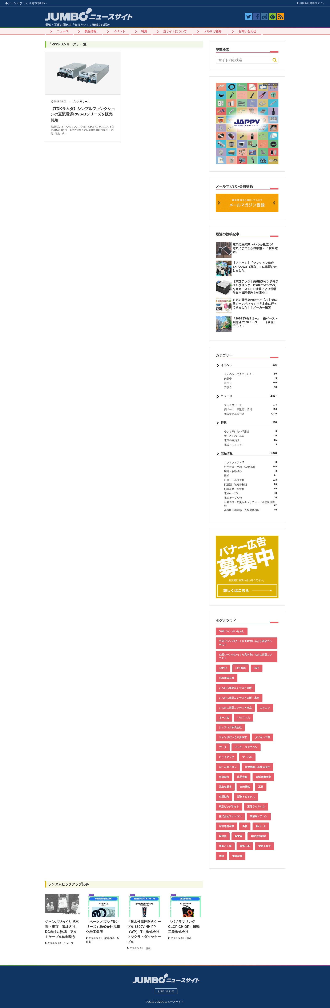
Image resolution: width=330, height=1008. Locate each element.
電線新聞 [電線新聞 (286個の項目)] (237, 855)
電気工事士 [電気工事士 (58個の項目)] (264, 846)
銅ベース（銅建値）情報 (250, 409)
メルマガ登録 (212, 31)
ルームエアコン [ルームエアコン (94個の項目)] (228, 767)
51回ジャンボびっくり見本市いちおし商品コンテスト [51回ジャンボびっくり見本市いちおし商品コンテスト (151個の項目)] (245, 643)
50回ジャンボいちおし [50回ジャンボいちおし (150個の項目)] (231, 631)
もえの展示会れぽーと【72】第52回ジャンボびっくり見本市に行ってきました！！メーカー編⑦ (255, 303)
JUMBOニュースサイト (169, 1001)
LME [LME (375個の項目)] (256, 668)
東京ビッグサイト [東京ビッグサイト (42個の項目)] (229, 806)
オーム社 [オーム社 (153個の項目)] (224, 717)
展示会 (250, 382)
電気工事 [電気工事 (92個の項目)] (245, 846)
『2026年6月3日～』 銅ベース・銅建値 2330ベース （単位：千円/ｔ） (255, 322)
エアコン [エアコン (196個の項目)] (265, 707)
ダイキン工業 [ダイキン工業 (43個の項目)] (262, 737)
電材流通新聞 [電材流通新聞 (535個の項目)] (258, 836)
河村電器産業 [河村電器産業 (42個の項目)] (226, 826)
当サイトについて (175, 31)
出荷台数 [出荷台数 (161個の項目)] (242, 776)
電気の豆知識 (250, 440)
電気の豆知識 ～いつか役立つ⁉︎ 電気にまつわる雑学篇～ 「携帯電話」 (255, 248)
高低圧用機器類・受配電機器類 (250, 510)
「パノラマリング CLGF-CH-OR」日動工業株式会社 (184, 927)
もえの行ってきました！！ (250, 374)
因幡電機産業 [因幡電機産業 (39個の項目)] (263, 776)
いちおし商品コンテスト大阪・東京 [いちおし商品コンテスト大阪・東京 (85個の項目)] (239, 697)
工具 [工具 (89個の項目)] (260, 786)
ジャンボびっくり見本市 (26, 3)
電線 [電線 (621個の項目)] (221, 855)
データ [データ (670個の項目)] (222, 747)
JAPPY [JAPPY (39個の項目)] (223, 668)
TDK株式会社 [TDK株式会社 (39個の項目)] (226, 678)
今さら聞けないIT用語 (250, 431)
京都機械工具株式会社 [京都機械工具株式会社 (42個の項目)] (257, 767)
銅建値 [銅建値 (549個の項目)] (222, 836)
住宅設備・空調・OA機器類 (250, 466)
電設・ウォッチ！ (250, 444)
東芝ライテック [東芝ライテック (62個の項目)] (256, 806)
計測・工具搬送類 (250, 480)
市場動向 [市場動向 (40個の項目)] (224, 796)
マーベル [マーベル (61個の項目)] (247, 757)
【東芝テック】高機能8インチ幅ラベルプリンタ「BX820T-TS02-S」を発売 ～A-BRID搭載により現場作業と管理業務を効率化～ (255, 287)
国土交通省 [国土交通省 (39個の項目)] (225, 786)
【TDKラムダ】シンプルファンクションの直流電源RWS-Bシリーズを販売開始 (83, 114)
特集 (144, 31)
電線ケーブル (250, 493)
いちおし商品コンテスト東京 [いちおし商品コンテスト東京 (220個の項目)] (235, 707)
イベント (119, 31)
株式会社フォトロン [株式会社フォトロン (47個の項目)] (230, 816)
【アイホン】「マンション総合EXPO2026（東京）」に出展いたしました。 (255, 266)
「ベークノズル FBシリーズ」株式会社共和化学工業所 (103, 927)
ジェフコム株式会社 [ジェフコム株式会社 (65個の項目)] (230, 727)
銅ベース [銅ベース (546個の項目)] (261, 826)
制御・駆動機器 (250, 471)
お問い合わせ (247, 31)
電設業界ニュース (250, 413)
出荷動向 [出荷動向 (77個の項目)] (224, 776)
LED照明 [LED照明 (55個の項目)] (241, 668)
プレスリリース (81, 101)
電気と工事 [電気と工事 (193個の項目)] (225, 846)
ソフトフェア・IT (250, 462)
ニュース (63, 31)
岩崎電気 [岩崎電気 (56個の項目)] (245, 786)
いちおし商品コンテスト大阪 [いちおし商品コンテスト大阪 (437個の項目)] (235, 687)
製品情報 (90, 31)
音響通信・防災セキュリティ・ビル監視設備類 (250, 504)
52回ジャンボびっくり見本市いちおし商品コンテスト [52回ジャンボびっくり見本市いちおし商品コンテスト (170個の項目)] (245, 656)
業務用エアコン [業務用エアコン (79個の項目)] (258, 816)
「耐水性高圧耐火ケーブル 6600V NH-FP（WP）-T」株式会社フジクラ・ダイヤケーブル (144, 932)
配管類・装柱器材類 (250, 484)
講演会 (250, 387)
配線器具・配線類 (250, 488)
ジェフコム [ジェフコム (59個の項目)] (243, 717)
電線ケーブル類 (250, 497)
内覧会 (250, 378)
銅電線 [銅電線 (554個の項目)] (238, 836)
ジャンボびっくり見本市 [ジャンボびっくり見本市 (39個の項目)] (233, 737)
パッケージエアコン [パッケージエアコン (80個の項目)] (246, 747)
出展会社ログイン (311, 3)
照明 (250, 475)
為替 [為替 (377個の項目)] (244, 826)
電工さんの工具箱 (250, 435)
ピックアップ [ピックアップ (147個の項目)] (226, 757)
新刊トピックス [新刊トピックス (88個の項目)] (246, 796)
